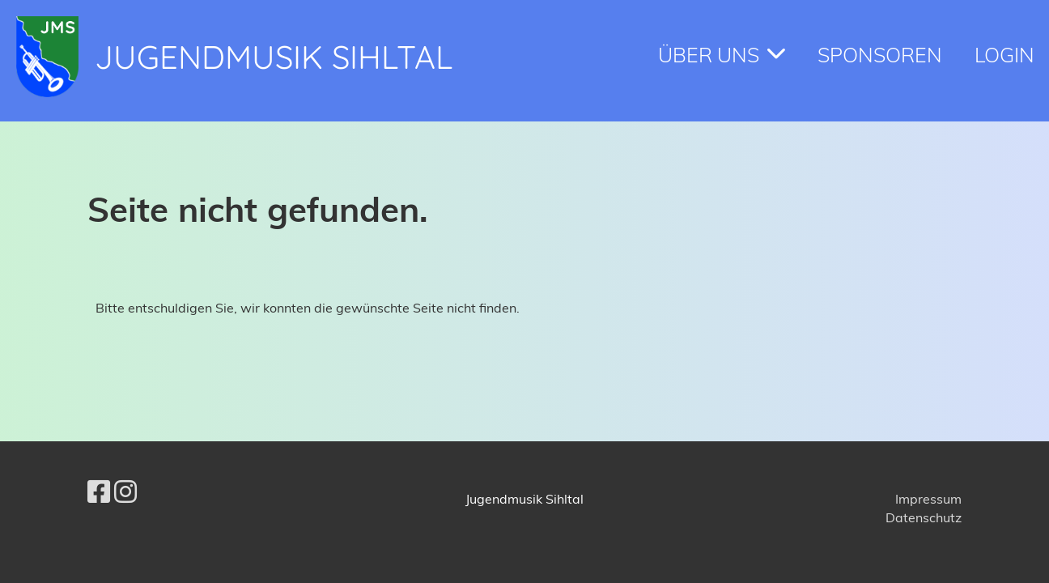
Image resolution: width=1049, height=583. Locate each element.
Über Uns (721, 54)
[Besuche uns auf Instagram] (125, 491)
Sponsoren (880, 54)
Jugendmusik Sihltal (273, 56)
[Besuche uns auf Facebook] (98, 491)
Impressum (928, 499)
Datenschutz (923, 517)
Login (1004, 54)
